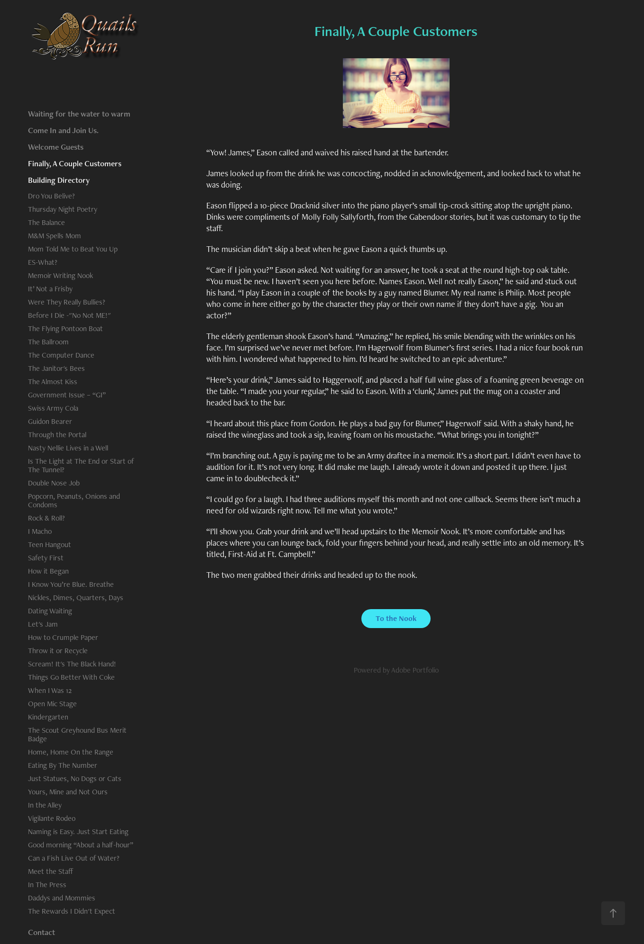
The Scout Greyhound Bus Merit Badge (77, 734)
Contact (41, 932)
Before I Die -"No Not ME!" (69, 315)
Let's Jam (43, 624)
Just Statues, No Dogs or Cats (74, 778)
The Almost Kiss (52, 382)
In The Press (47, 885)
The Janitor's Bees (56, 368)
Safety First (46, 558)
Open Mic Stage (52, 704)
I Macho (40, 531)
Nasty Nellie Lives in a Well (68, 448)
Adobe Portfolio (415, 670)
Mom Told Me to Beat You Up (73, 249)
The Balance (46, 222)
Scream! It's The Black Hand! (72, 664)
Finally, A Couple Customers (74, 163)
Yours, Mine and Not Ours (68, 792)
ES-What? (42, 262)
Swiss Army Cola (53, 408)
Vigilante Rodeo (51, 818)
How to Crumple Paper (63, 637)
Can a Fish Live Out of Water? (74, 858)
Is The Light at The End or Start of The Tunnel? (81, 465)
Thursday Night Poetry (62, 209)
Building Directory (59, 180)
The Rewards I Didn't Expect (71, 911)
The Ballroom (48, 342)
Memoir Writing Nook (60, 275)
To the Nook (396, 618)
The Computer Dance (61, 355)
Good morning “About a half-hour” (80, 845)
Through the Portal (57, 435)
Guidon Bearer (50, 421)
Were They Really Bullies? (66, 302)
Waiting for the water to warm (79, 113)
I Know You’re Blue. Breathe (71, 584)
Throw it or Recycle (58, 651)
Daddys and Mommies (61, 898)
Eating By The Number (62, 765)
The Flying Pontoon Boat (65, 328)
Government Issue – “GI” (67, 395)
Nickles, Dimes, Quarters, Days (75, 597)
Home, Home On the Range (70, 752)
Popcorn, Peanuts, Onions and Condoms (74, 500)
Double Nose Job (54, 483)
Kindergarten (48, 717)
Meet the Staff (51, 871)
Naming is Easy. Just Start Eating (78, 831)
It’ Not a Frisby (50, 289)
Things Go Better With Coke (71, 677)
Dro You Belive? (51, 196)
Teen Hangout (49, 544)
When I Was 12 (50, 690)
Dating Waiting (50, 611)
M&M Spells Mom (54, 236)
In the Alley (45, 805)
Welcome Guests (55, 147)
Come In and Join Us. (63, 130)
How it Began (48, 571)
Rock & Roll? (46, 518)
